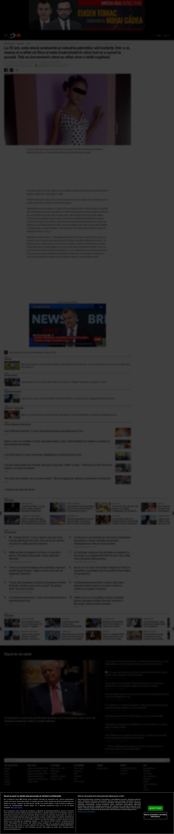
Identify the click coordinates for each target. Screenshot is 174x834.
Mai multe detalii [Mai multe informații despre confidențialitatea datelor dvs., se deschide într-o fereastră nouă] (16, 807)
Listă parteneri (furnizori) (86, 812)
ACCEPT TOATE (155, 808)
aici (38, 821)
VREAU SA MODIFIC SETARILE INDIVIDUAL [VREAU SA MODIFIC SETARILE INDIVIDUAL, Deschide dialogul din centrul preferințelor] (155, 816)
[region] (87, 813)
